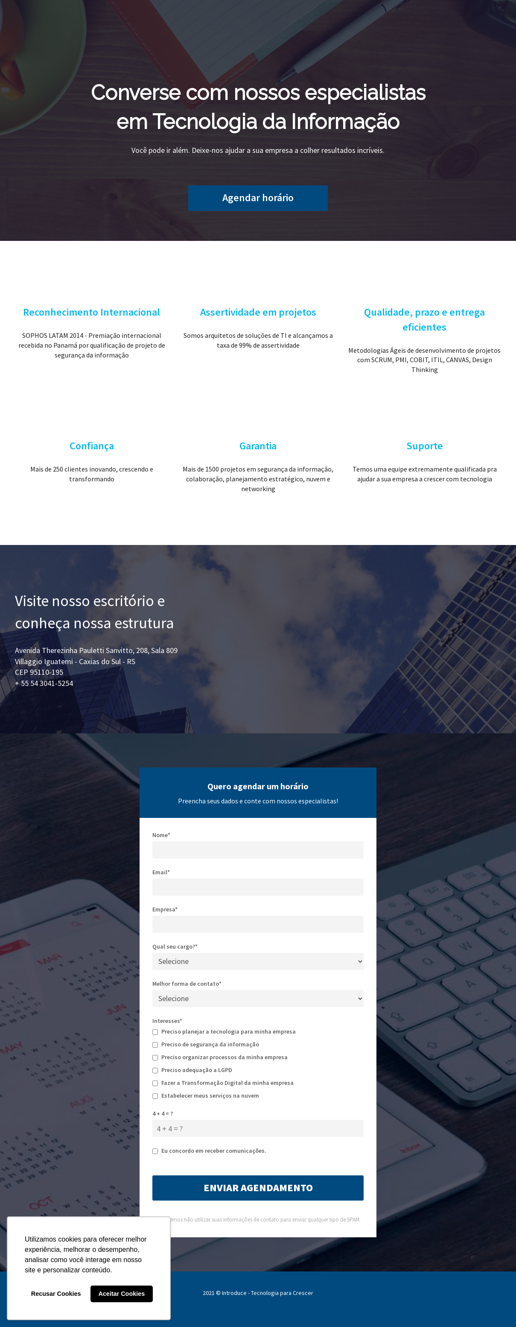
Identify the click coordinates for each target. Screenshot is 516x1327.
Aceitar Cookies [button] (121, 1293)
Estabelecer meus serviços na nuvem (205, 1095)
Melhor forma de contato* (187, 983)
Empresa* (165, 909)
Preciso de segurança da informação (205, 1044)
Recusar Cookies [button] (56, 1293)
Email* (161, 872)
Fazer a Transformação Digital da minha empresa (223, 1083)
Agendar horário (258, 197)
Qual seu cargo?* (175, 946)
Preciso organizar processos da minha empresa (220, 1057)
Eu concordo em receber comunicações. (209, 1150)
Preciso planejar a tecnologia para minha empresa (224, 1031)
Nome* (161, 835)
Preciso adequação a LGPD (192, 1070)
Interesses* (167, 1021)
